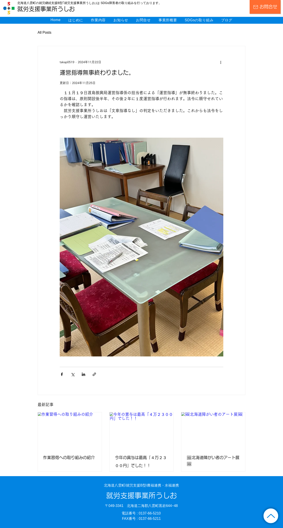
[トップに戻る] (271, 516)
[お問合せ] (265, 7)
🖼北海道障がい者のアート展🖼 (213, 461)
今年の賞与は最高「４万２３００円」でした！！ (141, 462)
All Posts (44, 32)
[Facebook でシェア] (62, 374)
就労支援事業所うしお (141, 496)
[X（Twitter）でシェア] (73, 374)
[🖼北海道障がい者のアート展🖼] (213, 430)
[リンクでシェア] (94, 374)
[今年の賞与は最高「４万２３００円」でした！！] (142, 430)
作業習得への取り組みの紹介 (69, 458)
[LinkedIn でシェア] (83, 374)
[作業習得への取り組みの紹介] (70, 430)
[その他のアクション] (220, 62)
